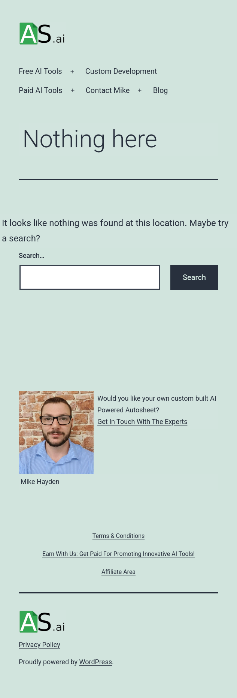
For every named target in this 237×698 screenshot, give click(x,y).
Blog (160, 90)
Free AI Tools (40, 71)
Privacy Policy (39, 645)
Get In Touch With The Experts (142, 421)
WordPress (95, 662)
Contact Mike (108, 90)
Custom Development (121, 71)
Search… (32, 255)
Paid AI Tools (41, 90)
